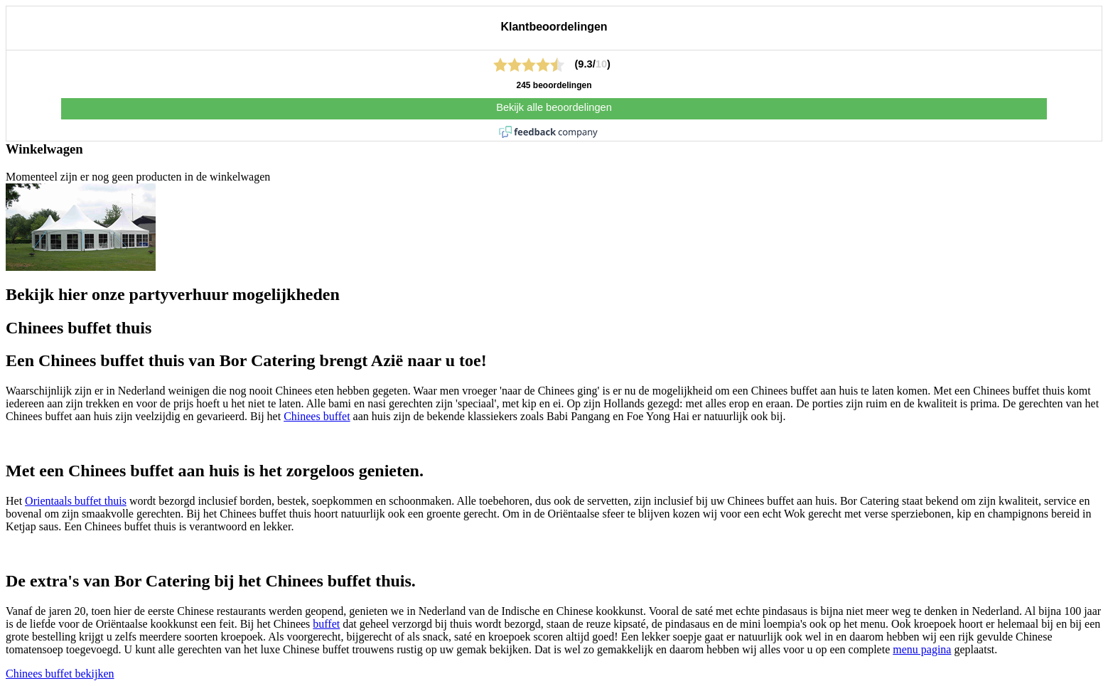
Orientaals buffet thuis (76, 501)
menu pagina (922, 649)
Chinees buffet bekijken (60, 674)
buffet (326, 624)
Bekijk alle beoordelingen (554, 107)
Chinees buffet (317, 416)
